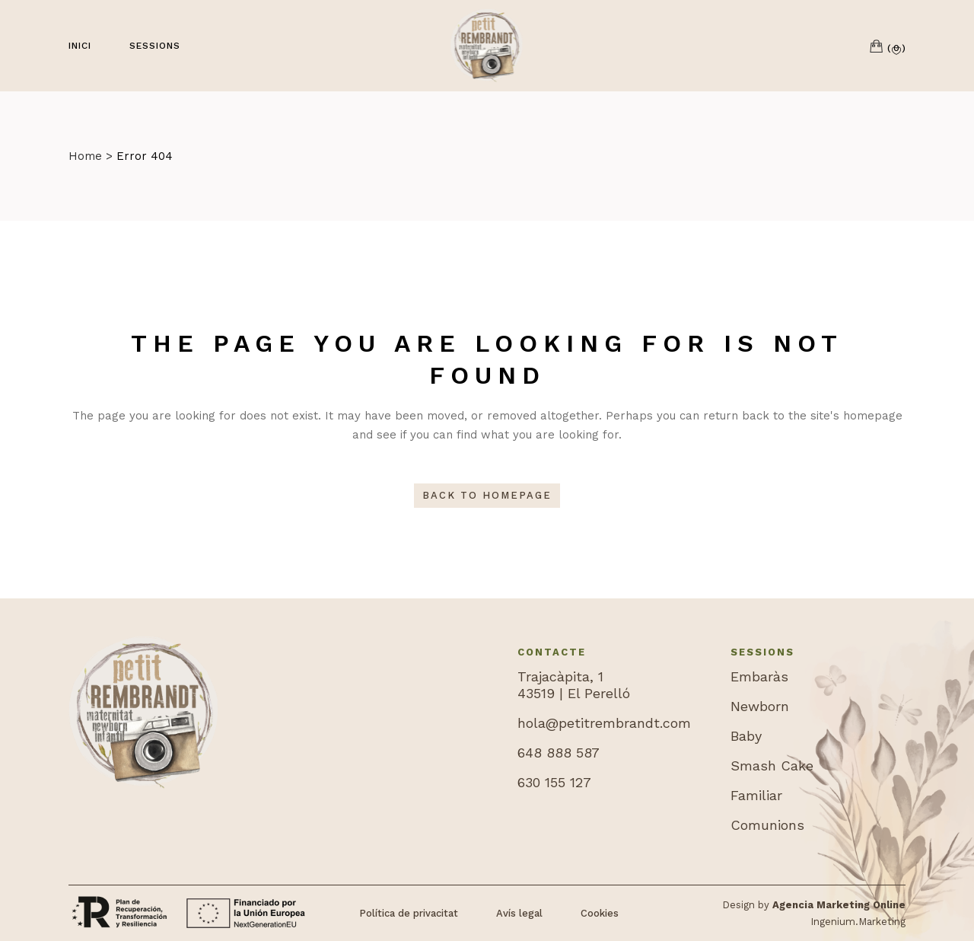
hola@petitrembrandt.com (604, 723)
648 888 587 (558, 753)
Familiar (756, 795)
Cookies (600, 913)
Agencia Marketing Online (839, 905)
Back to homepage (487, 495)
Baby (746, 736)
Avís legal (519, 913)
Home (85, 156)
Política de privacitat (408, 913)
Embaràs (759, 676)
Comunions (767, 825)
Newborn (759, 706)
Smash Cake (771, 766)
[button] (899, 50)
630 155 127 (554, 782)
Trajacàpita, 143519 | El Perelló (573, 684)
